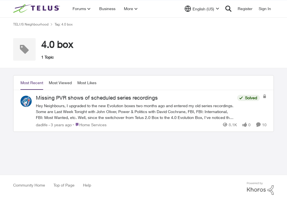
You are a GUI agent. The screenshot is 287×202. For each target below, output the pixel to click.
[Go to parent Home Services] (90, 124)
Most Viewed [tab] (60, 82)
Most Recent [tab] (31, 82)
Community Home (29, 185)
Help (87, 185)
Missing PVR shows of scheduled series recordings (97, 98)
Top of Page (64, 185)
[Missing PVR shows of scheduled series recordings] (135, 111)
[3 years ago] (60, 124)
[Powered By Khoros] (260, 188)
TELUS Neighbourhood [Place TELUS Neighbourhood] (30, 24)
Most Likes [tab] (86, 82)
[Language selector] (202, 8)
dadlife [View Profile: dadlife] (42, 124)
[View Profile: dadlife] (26, 101)
